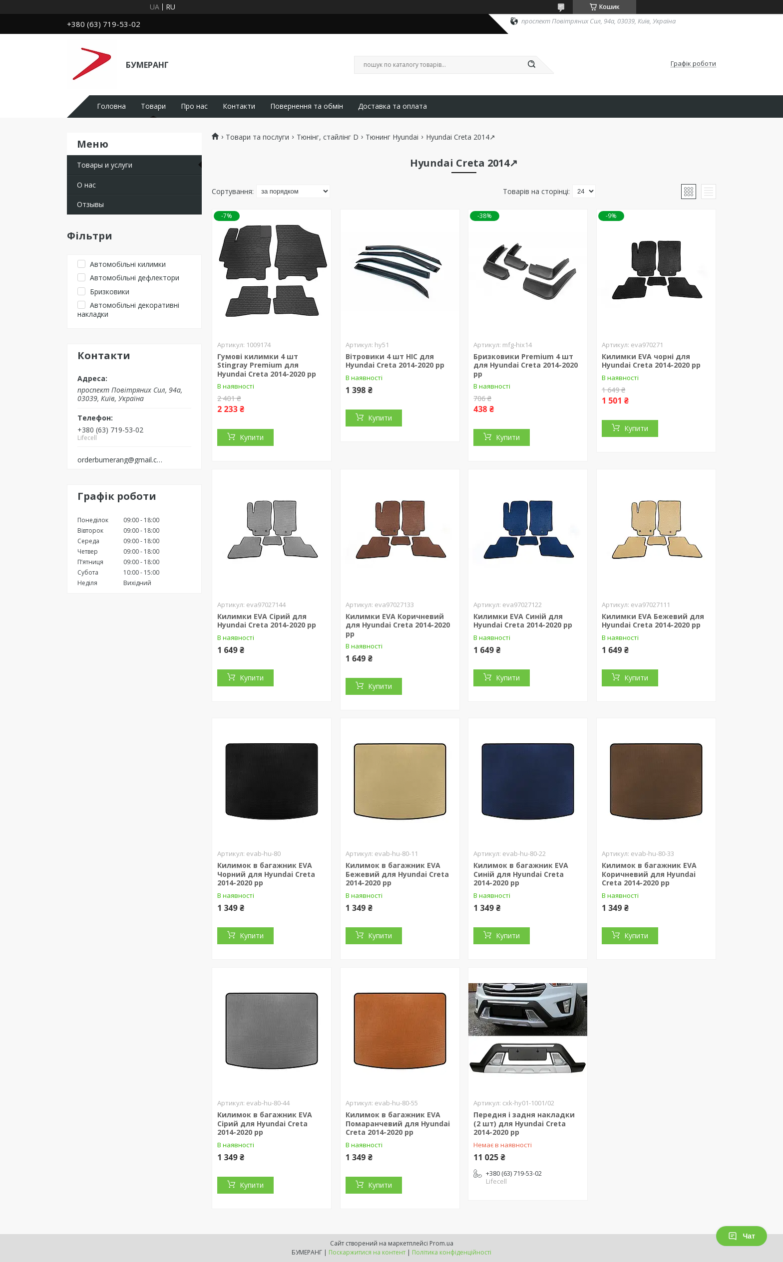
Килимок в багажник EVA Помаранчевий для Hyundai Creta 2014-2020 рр (398, 1123)
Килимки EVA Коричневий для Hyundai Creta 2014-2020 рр (398, 625)
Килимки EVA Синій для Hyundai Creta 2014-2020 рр (522, 621)
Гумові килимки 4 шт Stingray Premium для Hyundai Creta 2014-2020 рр (266, 365)
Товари (153, 106)
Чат (741, 1236)
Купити (252, 437)
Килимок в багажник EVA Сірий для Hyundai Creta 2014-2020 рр (264, 1123)
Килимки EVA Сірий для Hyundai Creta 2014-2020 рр (266, 621)
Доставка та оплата (392, 106)
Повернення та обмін (306, 106)
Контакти (239, 106)
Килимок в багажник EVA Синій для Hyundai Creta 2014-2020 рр (520, 873)
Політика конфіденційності (451, 1252)
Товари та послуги (257, 137)
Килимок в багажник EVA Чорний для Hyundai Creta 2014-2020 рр (266, 873)
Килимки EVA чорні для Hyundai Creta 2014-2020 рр (651, 361)
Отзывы (90, 204)
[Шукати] (531, 65)
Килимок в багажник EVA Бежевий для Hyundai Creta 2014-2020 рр (397, 873)
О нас (86, 185)
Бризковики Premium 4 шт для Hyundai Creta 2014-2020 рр (525, 365)
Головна (111, 106)
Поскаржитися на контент (367, 1252)
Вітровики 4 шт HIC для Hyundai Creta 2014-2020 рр (395, 361)
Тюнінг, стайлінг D (328, 137)
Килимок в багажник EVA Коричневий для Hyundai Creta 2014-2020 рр (649, 873)
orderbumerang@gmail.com (121, 459)
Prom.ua (441, 1243)
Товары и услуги (104, 165)
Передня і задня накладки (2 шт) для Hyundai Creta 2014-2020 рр (524, 1123)
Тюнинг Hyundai (392, 137)
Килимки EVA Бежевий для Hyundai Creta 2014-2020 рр (653, 621)
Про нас (194, 106)
